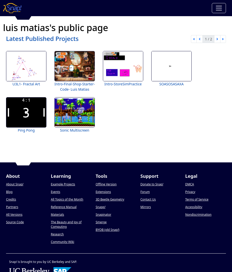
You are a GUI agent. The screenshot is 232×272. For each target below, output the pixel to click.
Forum (145, 192)
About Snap (14, 184)
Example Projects (63, 184)
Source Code (15, 222)
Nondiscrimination (198, 214)
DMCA (189, 184)
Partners (12, 207)
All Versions (14, 214)
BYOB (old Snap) (107, 230)
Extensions (103, 192)
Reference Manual (64, 207)
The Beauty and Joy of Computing (66, 224)
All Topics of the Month (67, 199)
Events (55, 192)
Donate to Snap (151, 184)
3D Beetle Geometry (110, 199)
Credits (11, 199)
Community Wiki (62, 242)
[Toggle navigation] (219, 8)
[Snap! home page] (12, 8)
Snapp (100, 207)
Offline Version (106, 184)
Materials (57, 214)
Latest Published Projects (42, 38)
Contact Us (148, 199)
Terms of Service (196, 199)
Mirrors (145, 207)
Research (57, 234)
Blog (9, 192)
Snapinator (103, 214)
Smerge (101, 222)
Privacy (190, 192)
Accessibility (193, 207)
